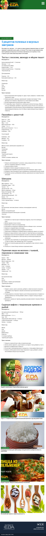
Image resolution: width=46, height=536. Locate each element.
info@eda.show (40, 527)
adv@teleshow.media (38, 529)
